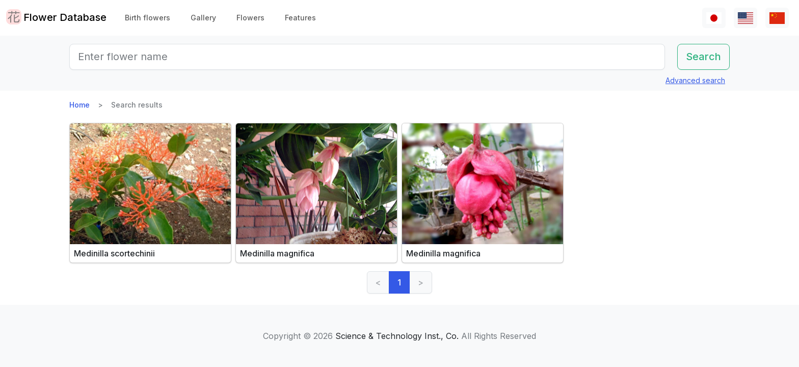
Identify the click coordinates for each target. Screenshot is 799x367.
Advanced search (695, 80)
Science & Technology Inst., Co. (397, 336)
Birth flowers (147, 17)
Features (300, 17)
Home (79, 104)
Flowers (250, 17)
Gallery (203, 17)
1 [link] (399, 282)
